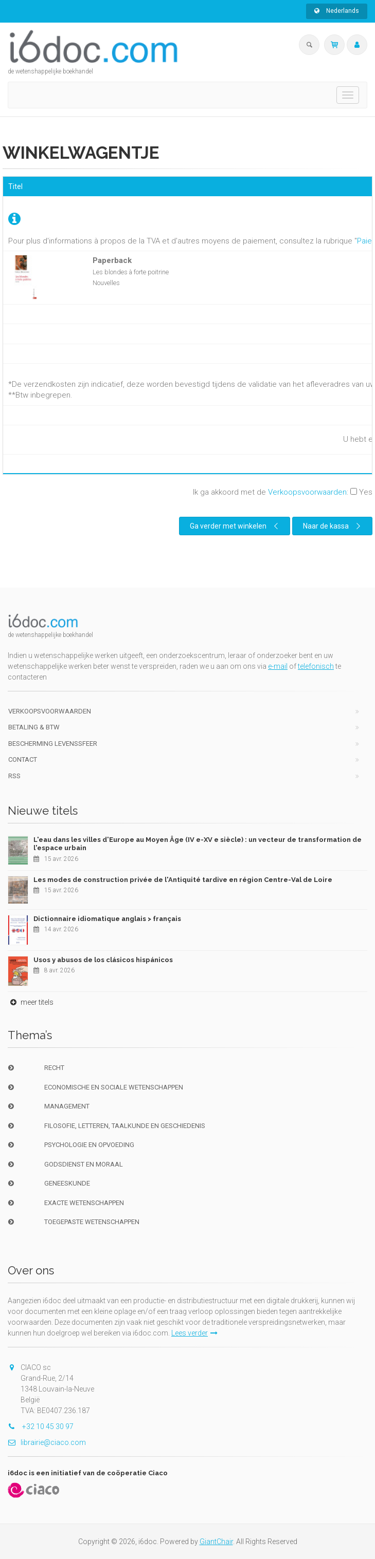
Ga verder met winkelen (235, 526)
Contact (22, 759)
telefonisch (316, 666)
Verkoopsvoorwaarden (307, 492)
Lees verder (194, 1333)
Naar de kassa (333, 526)
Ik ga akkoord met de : (282, 492)
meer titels (30, 1002)
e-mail (278, 666)
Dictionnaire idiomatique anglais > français (107, 919)
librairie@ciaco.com (47, 1442)
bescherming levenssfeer (52, 743)
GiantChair (216, 1541)
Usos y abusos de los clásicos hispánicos (103, 960)
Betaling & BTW (34, 727)
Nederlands (336, 10)
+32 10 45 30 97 (41, 1426)
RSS (14, 776)
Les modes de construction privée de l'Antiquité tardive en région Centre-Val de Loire (182, 880)
